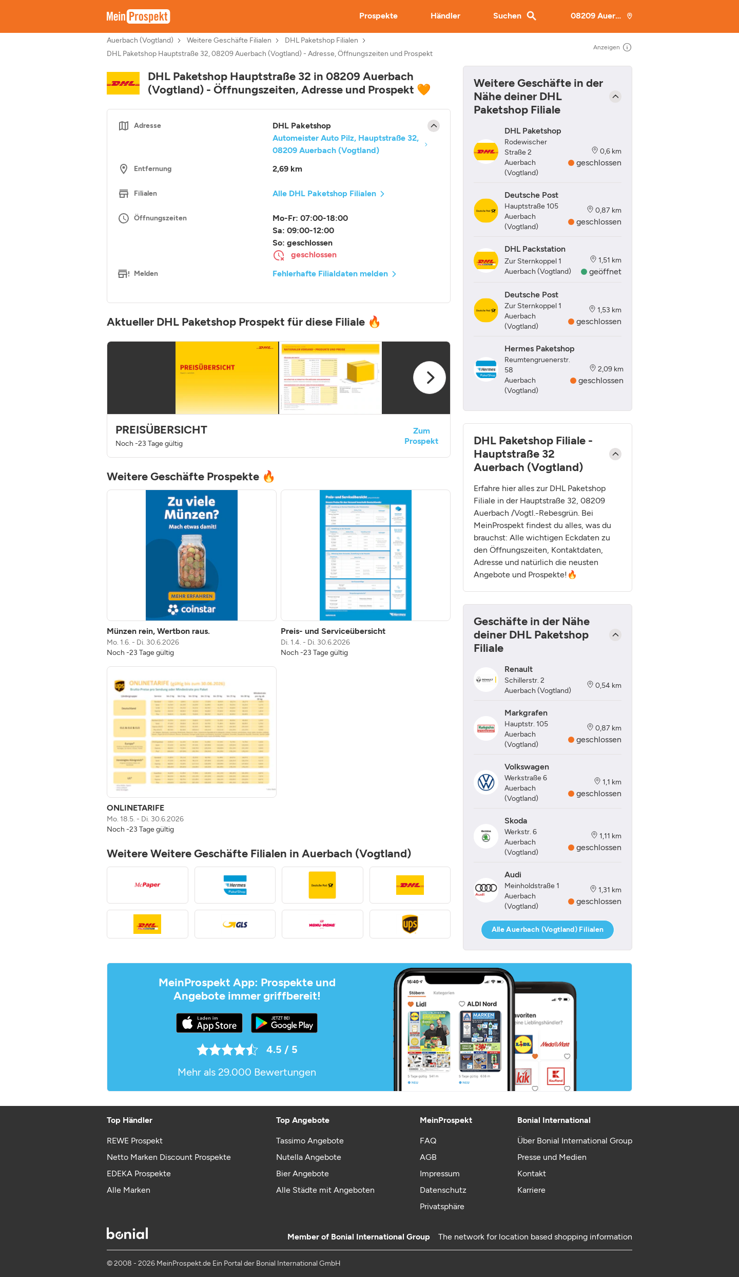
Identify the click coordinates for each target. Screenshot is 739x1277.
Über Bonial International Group (574, 1140)
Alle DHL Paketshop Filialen (324, 193)
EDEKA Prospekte (139, 1173)
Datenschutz (443, 1190)
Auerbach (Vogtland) (140, 40)
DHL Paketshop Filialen (321, 40)
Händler (445, 16)
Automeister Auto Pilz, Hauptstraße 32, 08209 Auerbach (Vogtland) (346, 144)
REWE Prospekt (135, 1140)
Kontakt (531, 1173)
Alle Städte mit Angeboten (325, 1190)
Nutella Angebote (308, 1157)
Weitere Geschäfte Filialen (229, 40)
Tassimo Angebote (310, 1140)
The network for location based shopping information (535, 1237)
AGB (428, 1157)
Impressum (440, 1173)
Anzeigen (612, 47)
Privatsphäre (442, 1206)
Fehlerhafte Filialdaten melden (330, 273)
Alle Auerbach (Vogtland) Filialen (548, 929)
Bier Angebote (302, 1173)
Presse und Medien (552, 1157)
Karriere (531, 1190)
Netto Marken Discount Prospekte (169, 1157)
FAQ (428, 1140)
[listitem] (192, 574)
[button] (279, 399)
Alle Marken (128, 1190)
